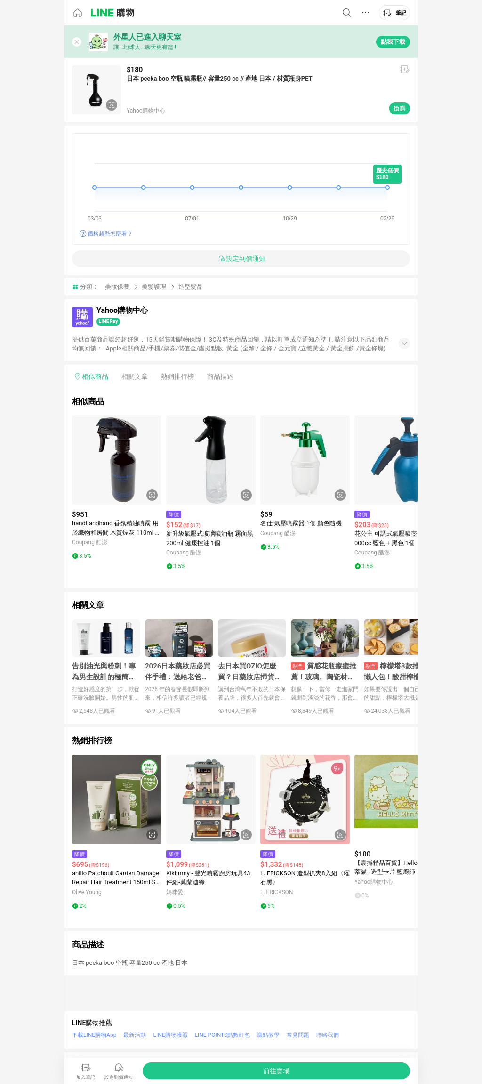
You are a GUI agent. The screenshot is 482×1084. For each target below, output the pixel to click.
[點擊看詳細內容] (116, 460)
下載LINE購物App (94, 1035)
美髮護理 (154, 286)
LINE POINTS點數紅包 (222, 1035)
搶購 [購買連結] (400, 108)
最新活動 (134, 1035)
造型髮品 (190, 286)
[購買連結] (276, 1070)
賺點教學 (268, 1035)
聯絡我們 (327, 1035)
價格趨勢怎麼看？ (110, 233)
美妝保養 (117, 286)
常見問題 (298, 1035)
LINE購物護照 (170, 1035)
